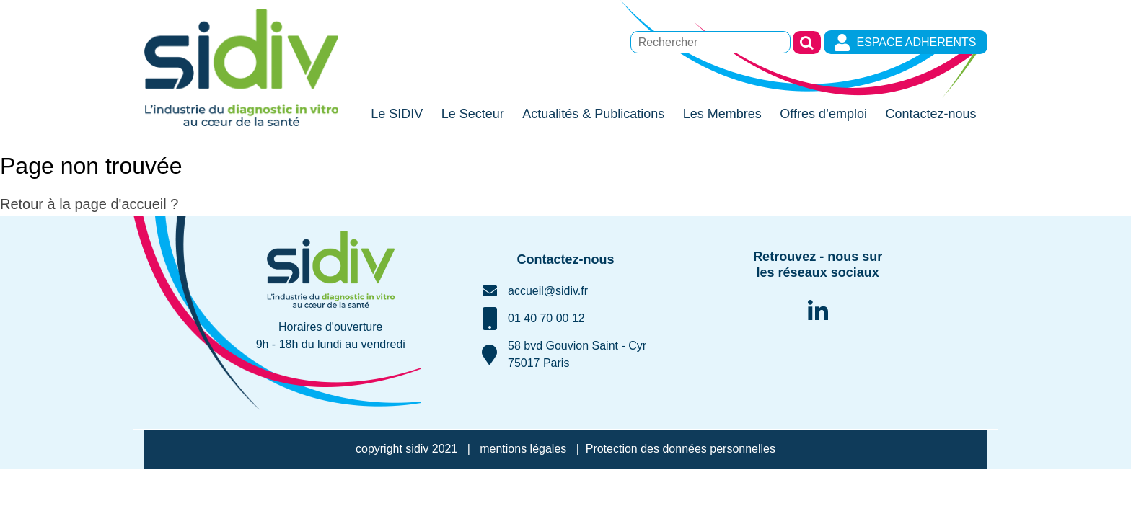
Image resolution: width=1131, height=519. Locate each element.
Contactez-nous (930, 114)
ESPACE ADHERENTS (905, 42)
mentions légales (523, 449)
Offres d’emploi (823, 114)
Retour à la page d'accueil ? (89, 204)
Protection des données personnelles (680, 449)
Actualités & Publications (593, 114)
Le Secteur (472, 114)
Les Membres (722, 114)
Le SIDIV (397, 114)
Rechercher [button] (807, 42)
